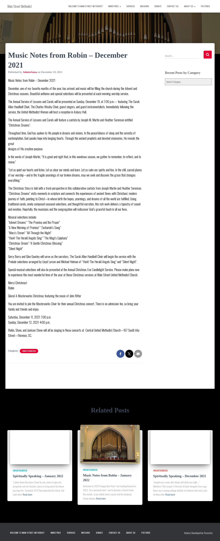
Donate (157, 6)
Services (130, 6)
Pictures (205, 6)
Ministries (114, 6)
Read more (27, 494)
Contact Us (173, 6)
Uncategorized (29, 351)
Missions (144, 6)
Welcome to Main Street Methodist (85, 6)
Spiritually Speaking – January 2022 (38, 476)
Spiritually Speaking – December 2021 (179, 476)
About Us (190, 6)
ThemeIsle (208, 533)
